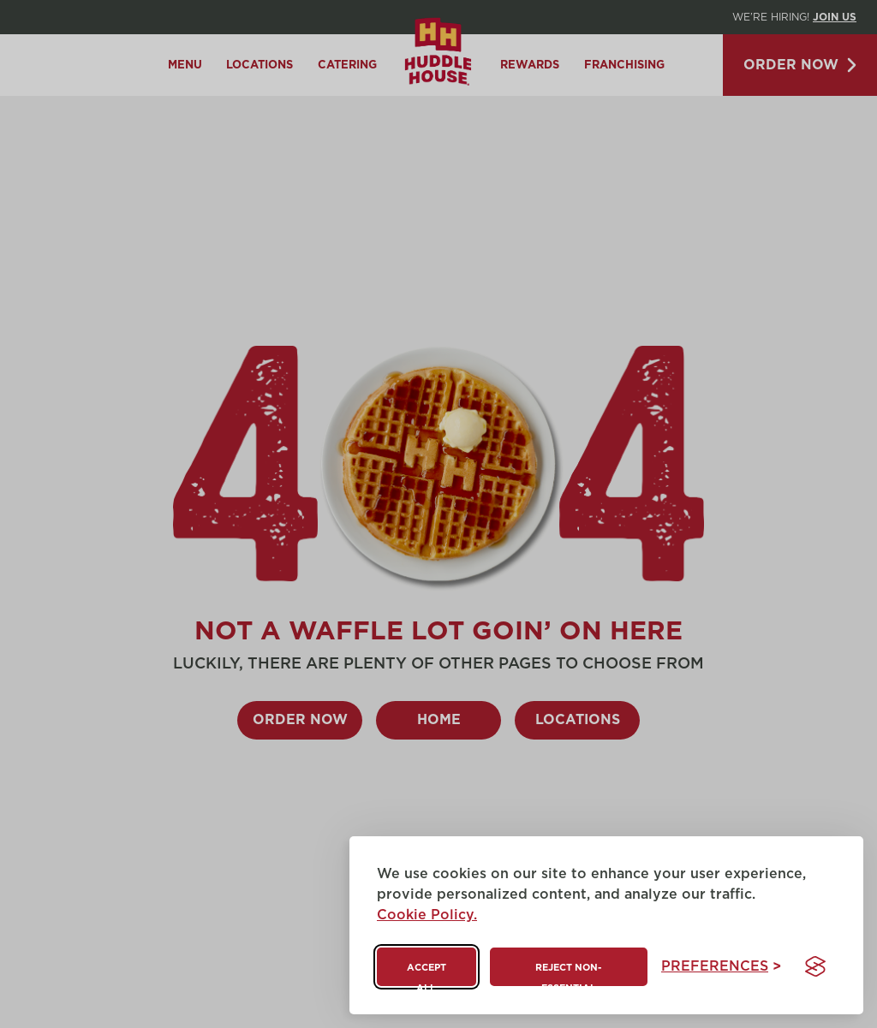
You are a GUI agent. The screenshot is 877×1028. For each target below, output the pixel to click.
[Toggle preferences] (721, 967)
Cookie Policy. (427, 915)
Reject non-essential (568, 974)
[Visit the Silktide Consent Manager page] (815, 966)
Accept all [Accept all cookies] (426, 974)
